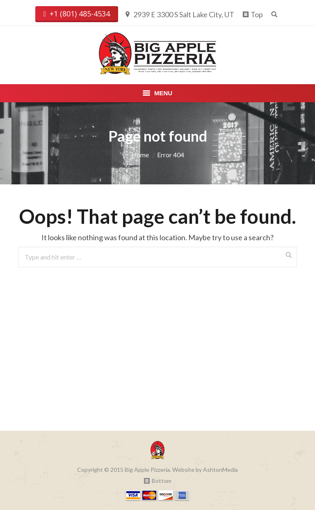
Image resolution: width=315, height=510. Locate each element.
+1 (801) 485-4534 (76, 14)
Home (140, 155)
